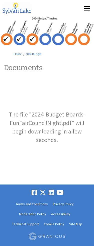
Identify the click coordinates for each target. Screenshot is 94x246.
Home (18, 54)
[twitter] (43, 193)
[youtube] (60, 193)
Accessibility (60, 214)
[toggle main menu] (87, 8)
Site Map (75, 224)
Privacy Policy (63, 204)
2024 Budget (33, 54)
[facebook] (34, 193)
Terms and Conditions (32, 204)
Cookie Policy (54, 224)
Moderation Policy (32, 214)
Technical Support (25, 224)
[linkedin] (51, 193)
